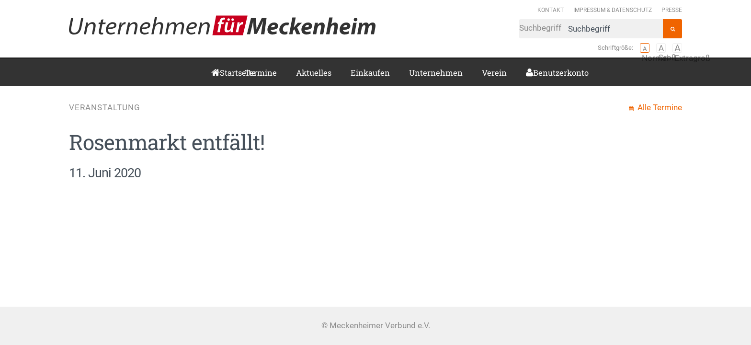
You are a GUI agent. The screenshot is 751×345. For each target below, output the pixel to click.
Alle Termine (659, 107)
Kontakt (550, 9)
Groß (661, 48)
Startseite (223, 73)
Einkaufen (370, 73)
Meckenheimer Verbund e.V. (222, 25)
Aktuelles (313, 73)
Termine (261, 73)
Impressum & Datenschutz (612, 9)
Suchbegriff (591, 28)
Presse (671, 9)
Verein (494, 73)
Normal (644, 48)
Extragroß (677, 48)
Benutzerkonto (536, 73)
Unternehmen (436, 73)
